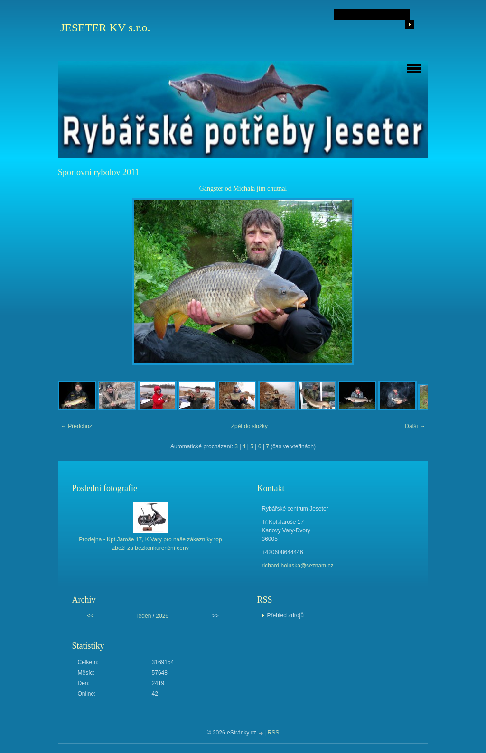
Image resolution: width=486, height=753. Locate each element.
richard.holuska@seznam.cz (298, 565)
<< (90, 616)
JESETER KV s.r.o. (105, 27)
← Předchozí (77, 426)
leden (144, 616)
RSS (274, 732)
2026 (162, 616)
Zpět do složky (249, 426)
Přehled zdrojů (285, 615)
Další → (415, 426)
